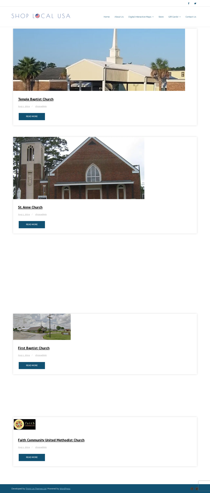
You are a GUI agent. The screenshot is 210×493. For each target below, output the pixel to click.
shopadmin (41, 106)
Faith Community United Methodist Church (51, 440)
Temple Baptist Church (35, 99)
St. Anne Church (30, 207)
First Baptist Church (34, 348)
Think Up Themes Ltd (36, 488)
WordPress (65, 488)
